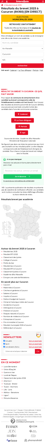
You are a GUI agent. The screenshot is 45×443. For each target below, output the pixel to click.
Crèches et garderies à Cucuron (15, 290)
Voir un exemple (35, 341)
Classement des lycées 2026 (15, 378)
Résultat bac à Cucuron (12, 266)
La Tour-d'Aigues (24, 70)
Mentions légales (9, 417)
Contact (10, 412)
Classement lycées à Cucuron (14, 272)
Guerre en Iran (9, 372)
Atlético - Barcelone (11, 392)
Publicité (38, 410)
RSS (26, 412)
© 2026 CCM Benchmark (33, 417)
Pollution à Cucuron (11, 311)
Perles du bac (8, 263)
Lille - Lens (8, 390)
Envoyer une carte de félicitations (16, 277)
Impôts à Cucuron (10, 296)
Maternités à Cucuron (11, 288)
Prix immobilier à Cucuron (13, 322)
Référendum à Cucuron (12, 328)
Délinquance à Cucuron (12, 308)
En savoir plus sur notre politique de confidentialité (18, 181)
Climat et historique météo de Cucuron (18, 302)
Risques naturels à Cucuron (14, 314)
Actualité (7, 341)
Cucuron (6, 285)
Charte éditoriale (29, 410)
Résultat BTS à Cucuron (12, 269)
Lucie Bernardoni (10, 367)
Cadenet (13, 70)
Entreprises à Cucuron (12, 319)
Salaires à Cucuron (10, 293)
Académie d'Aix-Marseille (13, 275)
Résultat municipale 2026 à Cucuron (17, 325)
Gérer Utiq (38, 414)
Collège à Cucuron (10, 260)
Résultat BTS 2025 (10, 254)
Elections (22, 18)
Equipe (20, 410)
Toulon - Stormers (11, 387)
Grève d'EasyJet (10, 369)
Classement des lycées (12, 257)
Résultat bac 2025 (10, 252)
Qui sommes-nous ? (10, 410)
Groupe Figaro (19, 417)
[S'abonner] (22, 351)
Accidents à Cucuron (11, 305)
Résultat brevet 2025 (13, 5)
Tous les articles (19, 412)
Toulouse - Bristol (10, 384)
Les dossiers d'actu (11, 347)
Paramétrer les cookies (26, 414)
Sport (6, 344)
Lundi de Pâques (10, 375)
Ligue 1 (6, 395)
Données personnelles (11, 414)
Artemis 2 (7, 381)
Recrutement (33, 412)
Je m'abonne (20, 176)
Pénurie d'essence (11, 398)
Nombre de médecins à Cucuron (16, 316)
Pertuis (36, 70)
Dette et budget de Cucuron (14, 299)
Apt (41, 70)
